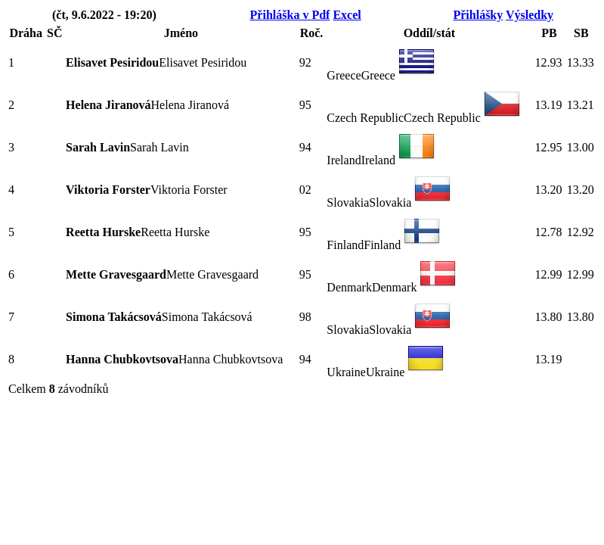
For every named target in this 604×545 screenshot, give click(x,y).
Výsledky (529, 14)
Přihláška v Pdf (290, 14)
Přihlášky (478, 14)
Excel (347, 14)
